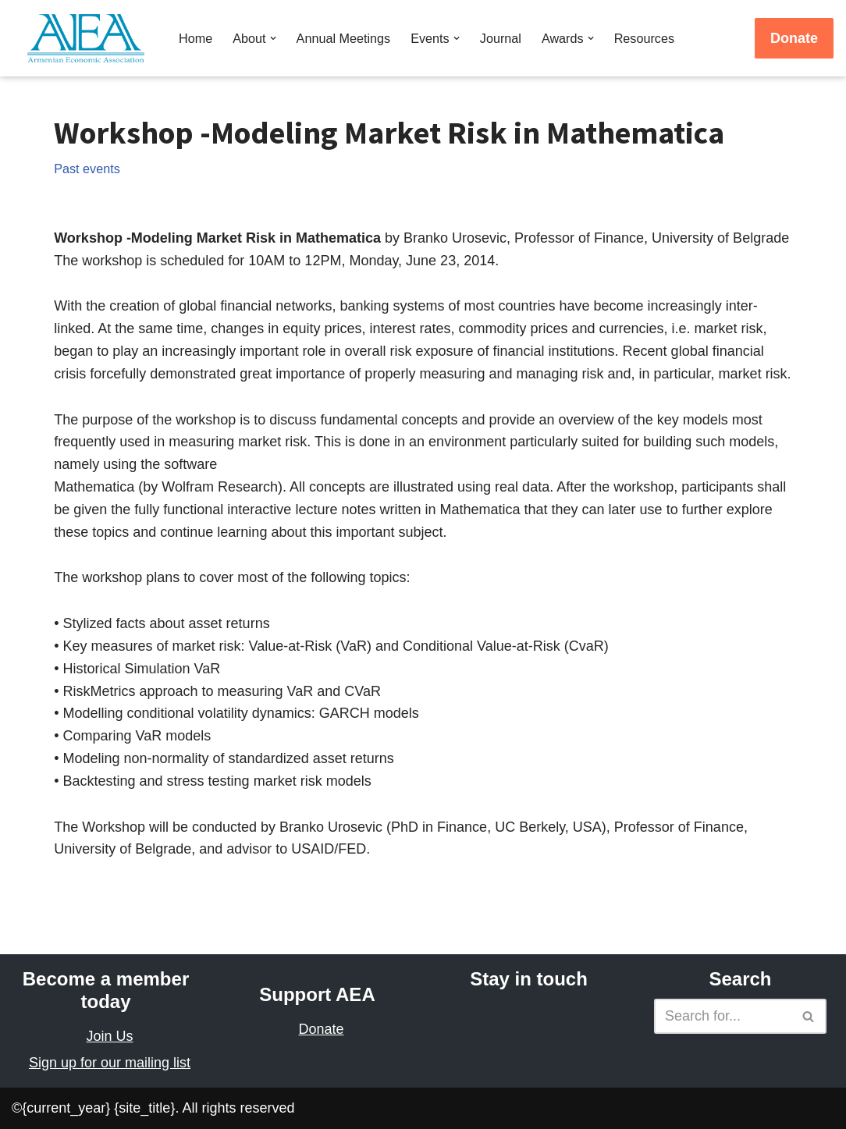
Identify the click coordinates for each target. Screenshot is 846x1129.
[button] (273, 38)
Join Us (109, 1036)
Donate (794, 38)
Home (195, 38)
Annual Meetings (344, 38)
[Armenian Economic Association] (89, 38)
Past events (87, 169)
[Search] (722, 1016)
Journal (500, 38)
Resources (644, 38)
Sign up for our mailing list (109, 1062)
